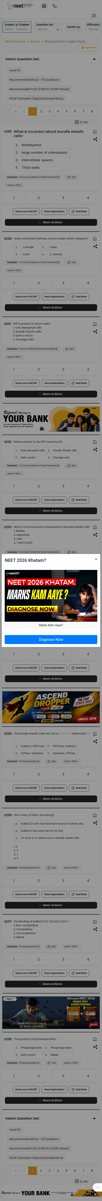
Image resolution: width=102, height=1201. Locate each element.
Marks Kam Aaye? (51, 625)
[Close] (96, 559)
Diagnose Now (51, 639)
